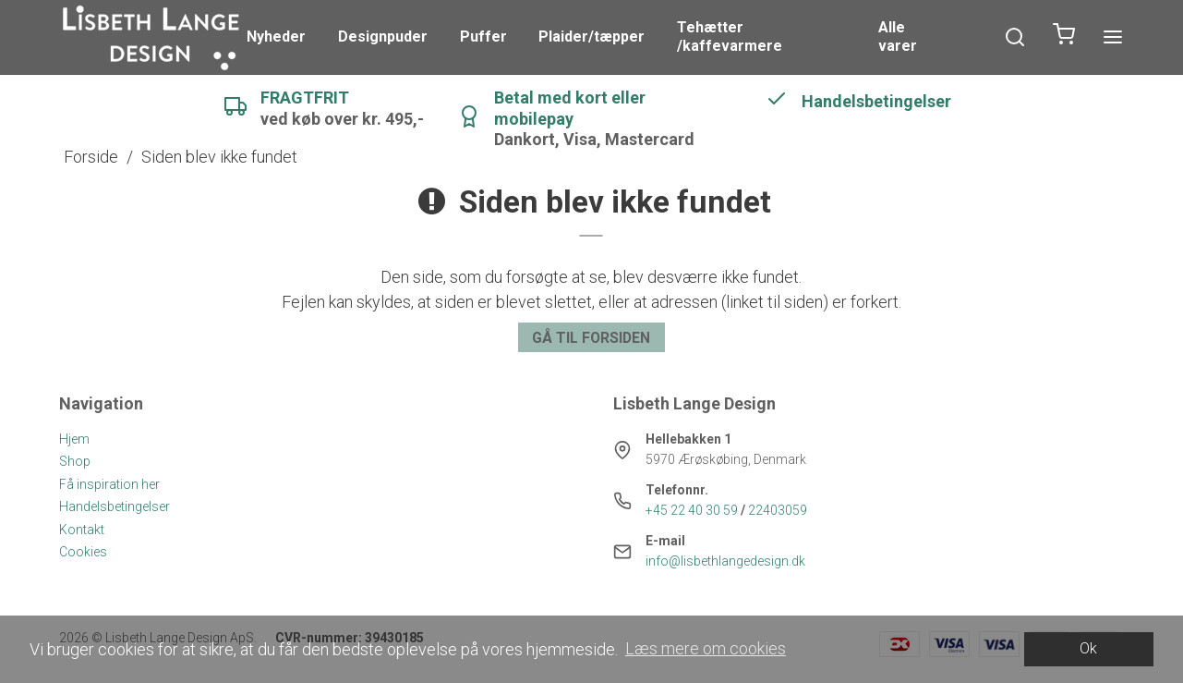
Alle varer (897, 36)
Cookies (83, 551)
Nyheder (276, 36)
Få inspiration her (109, 484)
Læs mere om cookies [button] (705, 648)
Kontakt (81, 529)
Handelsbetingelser (114, 506)
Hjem (74, 439)
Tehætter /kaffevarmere (729, 36)
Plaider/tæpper (591, 36)
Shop (75, 461)
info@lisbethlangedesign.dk (725, 561)
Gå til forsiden (591, 338)
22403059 (777, 510)
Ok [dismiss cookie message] (1088, 648)
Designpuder (383, 36)
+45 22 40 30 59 (692, 510)
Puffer (483, 36)
